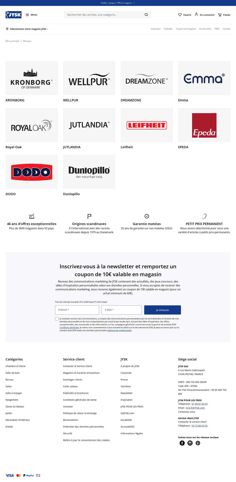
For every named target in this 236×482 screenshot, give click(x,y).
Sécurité (67, 433)
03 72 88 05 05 (199, 425)
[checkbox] (56, 318)
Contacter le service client (192, 421)
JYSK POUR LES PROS (132, 406)
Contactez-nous (186, 411)
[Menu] (31, 15)
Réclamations (70, 419)
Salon (9, 386)
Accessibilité (127, 426)
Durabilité (126, 419)
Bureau (10, 379)
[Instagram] (190, 443)
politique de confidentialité (119, 330)
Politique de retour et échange (80, 413)
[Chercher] (146, 14)
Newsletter (127, 393)
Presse (124, 379)
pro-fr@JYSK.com (195, 407)
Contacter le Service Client (77, 366)
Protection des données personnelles (83, 426)
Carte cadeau (70, 386)
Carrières (126, 386)
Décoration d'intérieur (18, 419)
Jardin (9, 413)
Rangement (12, 399)
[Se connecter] (205, 14)
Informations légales (132, 433)
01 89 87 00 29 (199, 403)
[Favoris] (184, 15)
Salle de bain (13, 372)
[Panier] (224, 15)
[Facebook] (182, 443)
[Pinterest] (198, 443)
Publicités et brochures (75, 393)
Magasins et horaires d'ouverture (81, 372)
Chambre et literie (16, 366)
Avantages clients (72, 379)
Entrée (9, 426)
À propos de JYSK (130, 366)
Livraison (68, 406)
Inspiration (127, 399)
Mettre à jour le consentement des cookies (86, 440)
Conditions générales (69, 327)
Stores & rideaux (15, 406)
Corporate (126, 372)
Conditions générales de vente (80, 399)
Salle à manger (14, 393)
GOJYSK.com (127, 413)
